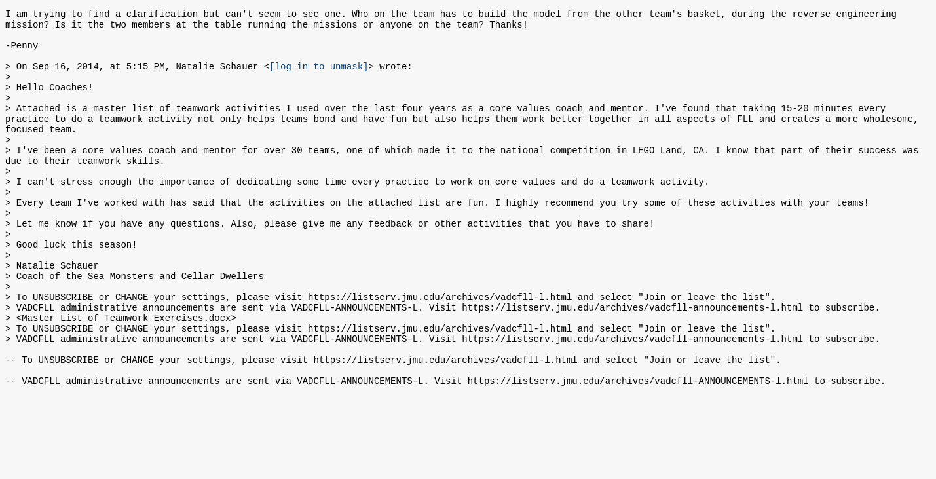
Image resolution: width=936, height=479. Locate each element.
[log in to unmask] (318, 77)
